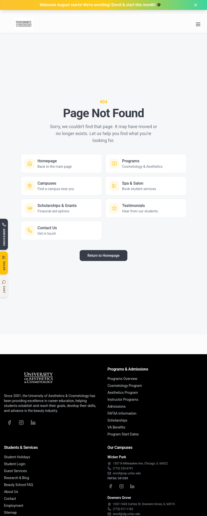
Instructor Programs (123, 399)
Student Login (14, 464)
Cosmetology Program (125, 386)
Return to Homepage (103, 256)
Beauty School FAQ (18, 485)
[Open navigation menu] (198, 19)
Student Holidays (17, 457)
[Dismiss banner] (195, 4)
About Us (11, 492)
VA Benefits (116, 427)
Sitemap (10, 513)
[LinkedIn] (33, 422)
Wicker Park (117, 457)
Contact (10, 499)
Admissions (117, 406)
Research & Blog (16, 478)
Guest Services (15, 471)
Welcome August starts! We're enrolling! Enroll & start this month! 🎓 (100, 4)
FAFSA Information (122, 413)
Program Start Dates (123, 434)
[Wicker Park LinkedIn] (132, 486)
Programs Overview (123, 379)
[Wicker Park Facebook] (110, 486)
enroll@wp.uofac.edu (127, 473)
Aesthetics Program (123, 393)
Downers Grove (119, 498)
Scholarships (118, 420)
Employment (13, 506)
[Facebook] (9, 422)
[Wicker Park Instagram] (121, 486)
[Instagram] (21, 422)
